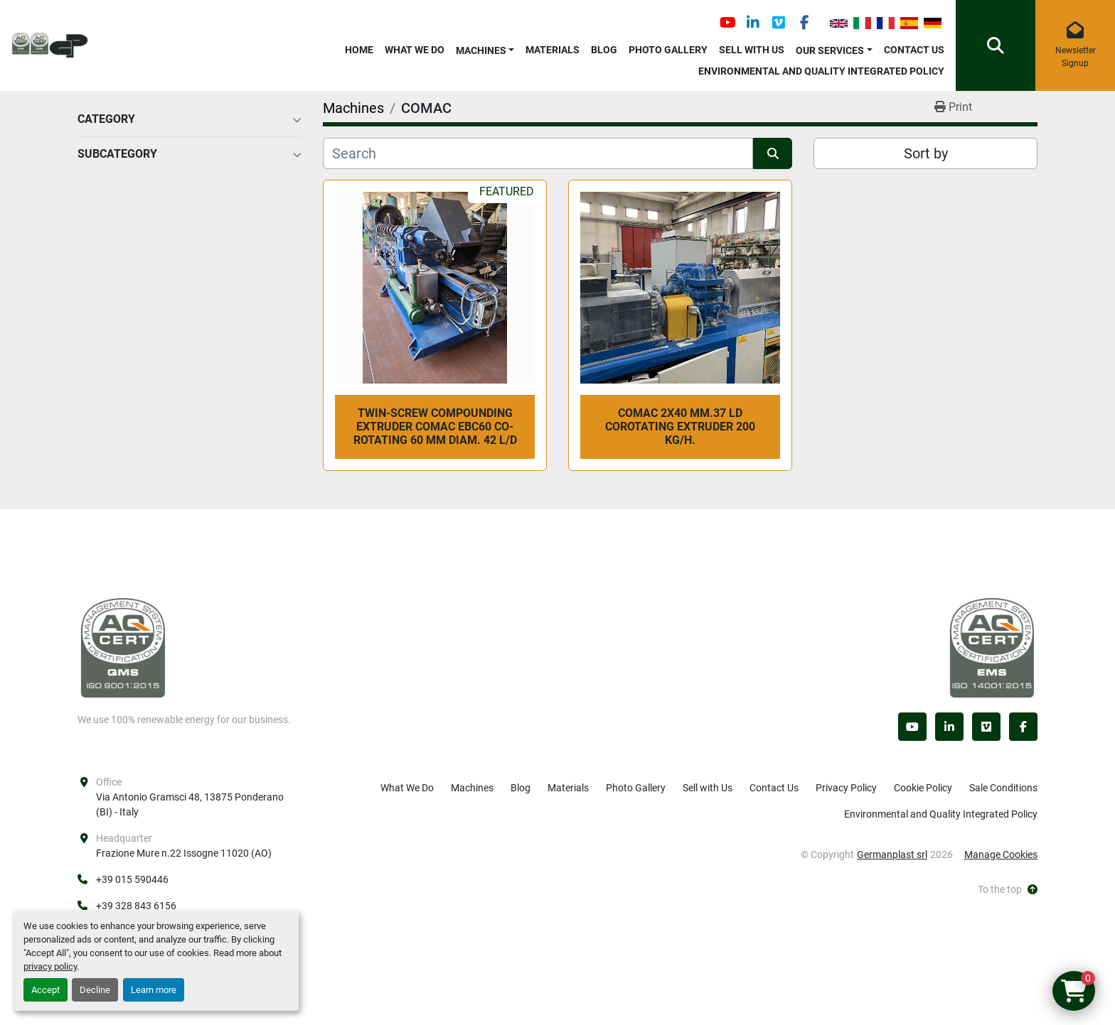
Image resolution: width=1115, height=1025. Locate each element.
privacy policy (50, 966)
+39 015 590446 (132, 879)
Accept (45, 990)
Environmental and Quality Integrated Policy (821, 71)
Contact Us (914, 49)
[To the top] (1007, 889)
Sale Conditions (1003, 787)
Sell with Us (751, 49)
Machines (481, 50)
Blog (604, 49)
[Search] (538, 153)
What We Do (414, 49)
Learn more (153, 990)
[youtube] (727, 22)
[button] (485, 48)
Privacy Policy (846, 787)
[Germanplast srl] (123, 647)
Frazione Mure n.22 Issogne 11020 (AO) (184, 853)
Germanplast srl (892, 854)
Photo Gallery (668, 49)
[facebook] (804, 22)
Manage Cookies (1000, 854)
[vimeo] (778, 22)
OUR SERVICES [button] (830, 50)
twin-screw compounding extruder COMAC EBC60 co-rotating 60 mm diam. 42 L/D (435, 426)
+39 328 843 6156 (136, 905)
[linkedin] (753, 22)
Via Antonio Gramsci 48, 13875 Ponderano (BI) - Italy (191, 804)
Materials (553, 49)
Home (359, 49)
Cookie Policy (923, 787)
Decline (95, 990)
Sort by (926, 153)
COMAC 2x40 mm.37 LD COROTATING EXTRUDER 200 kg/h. (680, 426)
